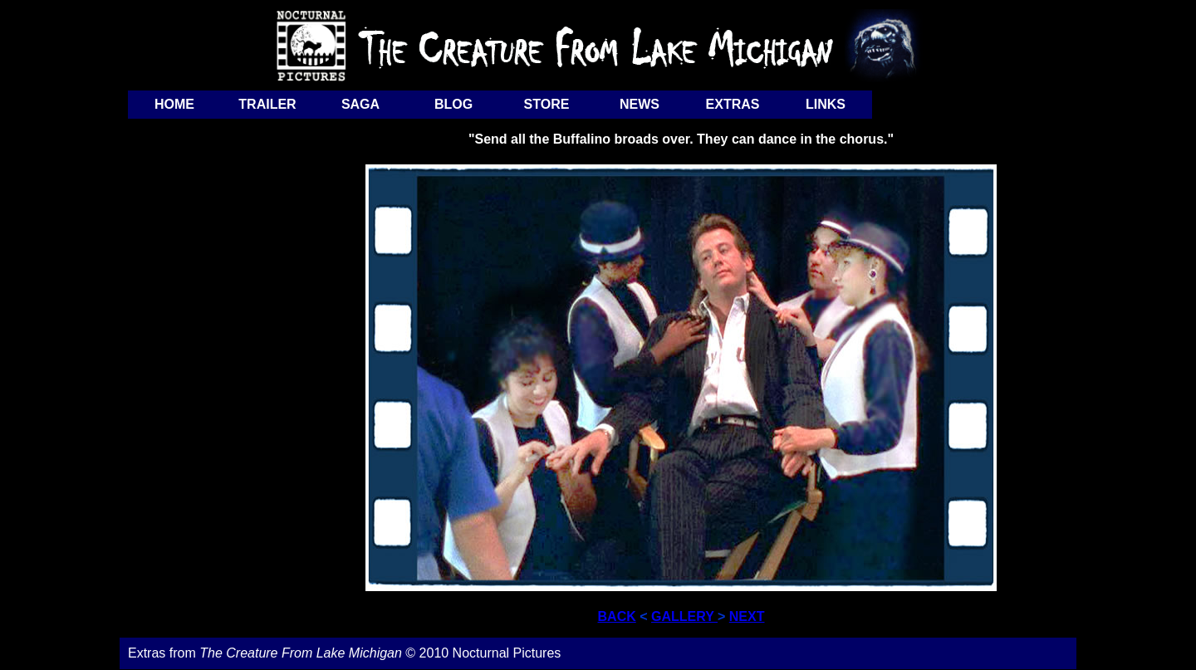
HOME (174, 104)
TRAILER (267, 104)
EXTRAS (733, 104)
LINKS (826, 104)
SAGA (360, 104)
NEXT (747, 616)
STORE (547, 104)
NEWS (639, 104)
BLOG (453, 104)
